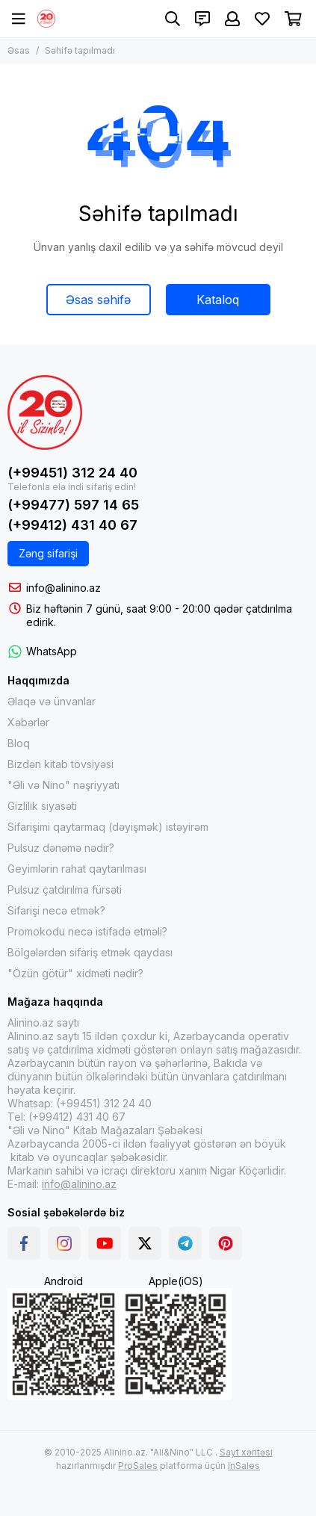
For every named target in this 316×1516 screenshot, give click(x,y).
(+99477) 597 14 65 (73, 505)
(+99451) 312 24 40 (72, 472)
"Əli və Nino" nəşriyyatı (63, 785)
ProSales (138, 1465)
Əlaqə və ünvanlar (51, 701)
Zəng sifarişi (48, 553)
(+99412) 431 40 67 (72, 525)
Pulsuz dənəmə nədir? (60, 847)
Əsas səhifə (98, 299)
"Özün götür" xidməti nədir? (75, 973)
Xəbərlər (28, 722)
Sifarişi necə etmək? (56, 910)
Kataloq (217, 299)
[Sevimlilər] (262, 18)
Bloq (18, 743)
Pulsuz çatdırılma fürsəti (64, 889)
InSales (244, 1465)
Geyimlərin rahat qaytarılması (76, 868)
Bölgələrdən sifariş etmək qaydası (90, 952)
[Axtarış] (173, 18)
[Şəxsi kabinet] (232, 18)
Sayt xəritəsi (246, 1452)
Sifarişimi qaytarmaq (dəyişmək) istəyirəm (107, 826)
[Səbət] (293, 18)
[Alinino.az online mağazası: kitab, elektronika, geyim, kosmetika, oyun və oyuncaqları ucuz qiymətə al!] (46, 19)
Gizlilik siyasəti (42, 805)
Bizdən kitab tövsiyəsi (60, 764)
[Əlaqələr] (202, 18)
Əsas (18, 50)
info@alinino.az (63, 587)
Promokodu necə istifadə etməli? (87, 931)
